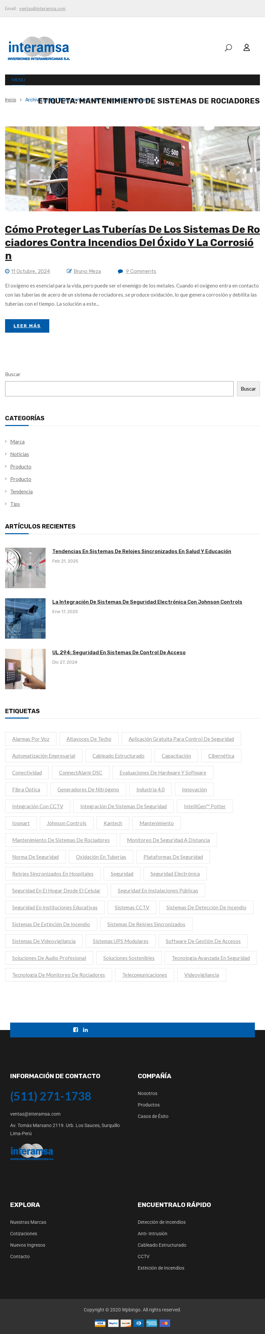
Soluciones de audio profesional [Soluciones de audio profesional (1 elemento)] (49, 958)
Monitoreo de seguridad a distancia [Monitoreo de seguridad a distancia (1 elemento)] (168, 840)
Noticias (19, 454)
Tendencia (21, 491)
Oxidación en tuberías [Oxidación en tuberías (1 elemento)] (101, 857)
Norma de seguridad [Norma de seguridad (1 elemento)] (35, 857)
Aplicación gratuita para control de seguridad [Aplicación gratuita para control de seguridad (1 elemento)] (181, 739)
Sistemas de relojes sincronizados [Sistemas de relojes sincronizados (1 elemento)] (146, 924)
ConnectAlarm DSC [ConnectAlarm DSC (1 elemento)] (80, 772)
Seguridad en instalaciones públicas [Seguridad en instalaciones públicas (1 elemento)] (158, 890)
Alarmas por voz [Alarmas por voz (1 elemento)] (30, 739)
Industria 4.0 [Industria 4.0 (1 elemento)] (150, 789)
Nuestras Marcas (28, 1222)
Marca (17, 441)
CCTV (144, 1256)
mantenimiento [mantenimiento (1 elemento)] (156, 823)
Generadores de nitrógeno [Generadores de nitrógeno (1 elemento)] (88, 789)
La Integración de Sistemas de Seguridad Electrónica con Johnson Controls (147, 602)
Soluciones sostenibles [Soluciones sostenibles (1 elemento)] (129, 958)
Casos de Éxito (153, 1116)
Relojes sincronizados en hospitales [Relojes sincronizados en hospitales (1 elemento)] (53, 874)
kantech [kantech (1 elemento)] (113, 823)
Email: (11, 8)
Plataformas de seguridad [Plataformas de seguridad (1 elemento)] (173, 857)
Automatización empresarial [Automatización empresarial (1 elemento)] (43, 756)
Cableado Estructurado (162, 1245)
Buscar (13, 374)
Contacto (20, 1256)
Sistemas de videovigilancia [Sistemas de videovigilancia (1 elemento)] (44, 941)
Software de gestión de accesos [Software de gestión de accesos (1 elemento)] (203, 941)
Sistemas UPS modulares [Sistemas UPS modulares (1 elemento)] (121, 941)
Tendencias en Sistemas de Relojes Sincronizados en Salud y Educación (141, 551)
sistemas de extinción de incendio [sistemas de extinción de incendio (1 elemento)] (51, 924)
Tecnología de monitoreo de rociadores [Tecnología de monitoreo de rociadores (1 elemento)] (58, 975)
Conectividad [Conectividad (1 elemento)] (27, 772)
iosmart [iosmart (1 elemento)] (21, 823)
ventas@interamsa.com (42, 8)
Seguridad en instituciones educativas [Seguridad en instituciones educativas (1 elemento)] (55, 907)
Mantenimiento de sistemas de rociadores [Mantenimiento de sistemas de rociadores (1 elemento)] (61, 840)
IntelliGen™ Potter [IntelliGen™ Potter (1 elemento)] (205, 806)
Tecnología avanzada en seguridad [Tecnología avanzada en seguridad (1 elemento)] (211, 958)
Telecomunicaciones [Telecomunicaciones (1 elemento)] (144, 975)
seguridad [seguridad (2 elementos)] (122, 874)
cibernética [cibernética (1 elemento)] (221, 756)
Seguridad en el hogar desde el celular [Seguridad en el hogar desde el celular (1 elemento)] (56, 890)
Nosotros (147, 1093)
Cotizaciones (23, 1233)
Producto (20, 466)
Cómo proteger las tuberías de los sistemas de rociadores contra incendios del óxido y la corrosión (132, 242)
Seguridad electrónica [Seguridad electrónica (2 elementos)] (175, 874)
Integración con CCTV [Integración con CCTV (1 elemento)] (37, 806)
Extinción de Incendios (161, 1268)
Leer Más (27, 325)
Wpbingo (131, 1309)
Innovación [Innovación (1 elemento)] (194, 789)
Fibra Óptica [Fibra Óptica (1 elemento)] (26, 789)
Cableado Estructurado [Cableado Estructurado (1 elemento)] (118, 756)
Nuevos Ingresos (27, 1245)
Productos (149, 1105)
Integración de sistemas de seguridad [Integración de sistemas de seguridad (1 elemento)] (123, 806)
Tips (15, 504)
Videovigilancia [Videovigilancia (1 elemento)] (201, 975)
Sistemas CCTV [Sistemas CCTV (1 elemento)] (132, 907)
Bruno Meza (87, 271)
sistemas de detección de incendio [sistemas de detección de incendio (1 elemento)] (206, 907)
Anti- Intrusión (152, 1233)
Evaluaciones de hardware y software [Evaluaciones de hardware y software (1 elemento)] (163, 772)
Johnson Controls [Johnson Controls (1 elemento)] (66, 823)
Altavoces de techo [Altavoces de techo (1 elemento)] (89, 739)
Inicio (10, 100)
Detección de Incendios (162, 1222)
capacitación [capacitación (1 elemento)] (176, 756)
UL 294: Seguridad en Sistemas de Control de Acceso (119, 652)
